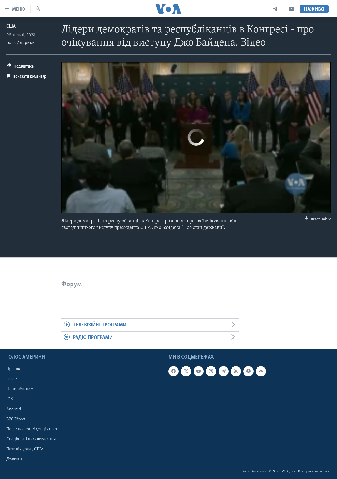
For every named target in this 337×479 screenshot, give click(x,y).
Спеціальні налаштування (31, 439)
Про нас (13, 369)
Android (13, 409)
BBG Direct (15, 419)
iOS (9, 399)
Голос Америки (20, 43)
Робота (12, 379)
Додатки (14, 459)
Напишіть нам (19, 389)
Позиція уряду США (24, 449)
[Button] (20, 67)
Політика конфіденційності (32, 429)
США (11, 26)
